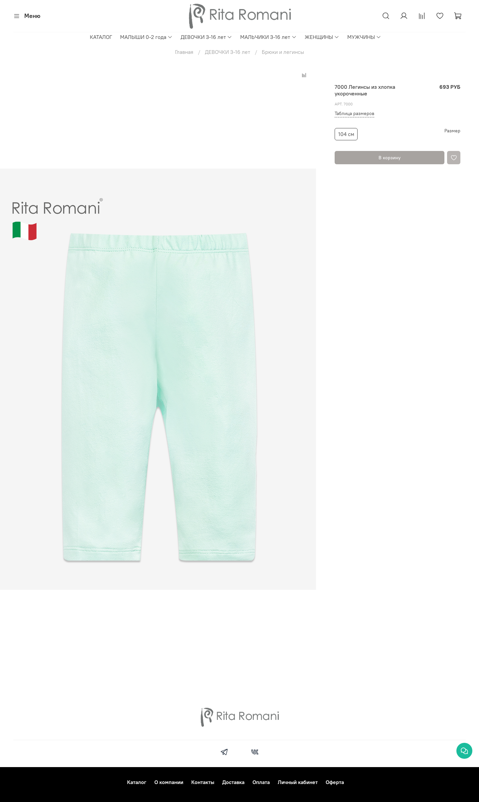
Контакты (202, 782)
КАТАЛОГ (101, 37)
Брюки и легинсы (283, 52)
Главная (184, 52)
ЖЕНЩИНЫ (322, 37)
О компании (168, 782)
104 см (346, 134)
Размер (452, 131)
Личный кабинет (298, 782)
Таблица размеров (354, 113)
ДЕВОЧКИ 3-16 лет (206, 37)
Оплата (261, 782)
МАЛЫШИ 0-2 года (146, 37)
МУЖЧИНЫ (364, 37)
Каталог (136, 782)
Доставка (233, 782)
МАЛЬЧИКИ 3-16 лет (268, 37)
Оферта (335, 782)
